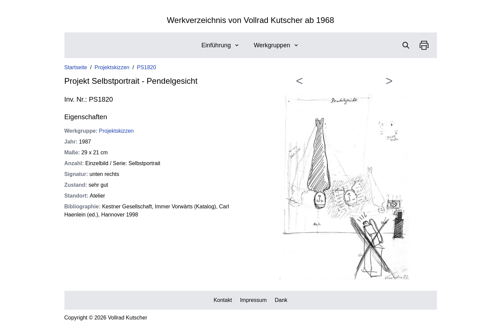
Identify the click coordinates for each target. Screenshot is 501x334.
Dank (281, 300)
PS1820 (146, 67)
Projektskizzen (111, 67)
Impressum (253, 300)
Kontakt (223, 300)
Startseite (75, 67)
